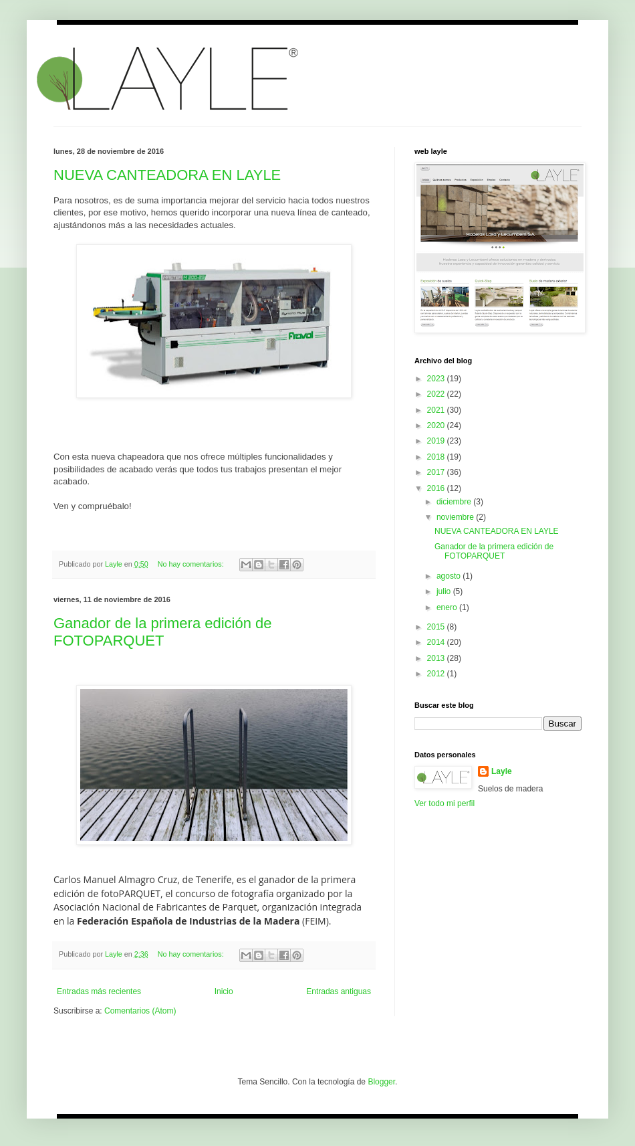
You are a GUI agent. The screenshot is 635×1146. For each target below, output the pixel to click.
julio (444, 591)
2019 (437, 441)
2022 (437, 394)
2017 (437, 472)
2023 (437, 378)
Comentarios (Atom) (140, 1011)
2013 (437, 658)
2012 (437, 673)
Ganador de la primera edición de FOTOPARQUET (162, 632)
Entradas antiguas (338, 991)
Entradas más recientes (99, 991)
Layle (501, 771)
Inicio (224, 991)
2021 (437, 410)
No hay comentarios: (192, 564)
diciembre (454, 501)
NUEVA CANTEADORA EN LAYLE (167, 175)
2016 (437, 488)
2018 (437, 457)
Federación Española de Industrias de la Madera (188, 921)
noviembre (456, 517)
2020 (437, 425)
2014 (437, 642)
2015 (437, 627)
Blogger (381, 1081)
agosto (449, 576)
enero (447, 607)
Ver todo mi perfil (444, 803)
